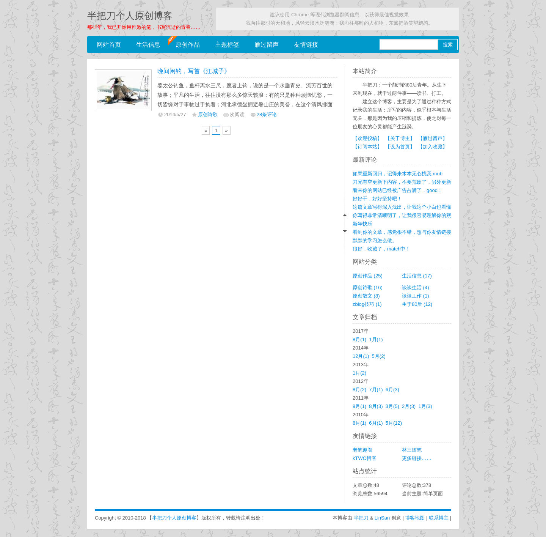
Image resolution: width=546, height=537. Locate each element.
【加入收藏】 (432, 147)
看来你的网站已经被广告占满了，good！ (397, 190)
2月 (409, 406)
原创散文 (366, 296)
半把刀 (361, 518)
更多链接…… (416, 458)
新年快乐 (362, 224)
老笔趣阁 (362, 450)
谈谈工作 (415, 296)
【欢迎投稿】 (367, 138)
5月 (379, 356)
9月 (359, 406)
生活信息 (148, 44)
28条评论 (267, 114)
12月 (361, 356)
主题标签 (227, 44)
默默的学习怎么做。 (375, 240)
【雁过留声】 (432, 138)
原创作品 (188, 44)
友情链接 (306, 44)
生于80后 (417, 304)
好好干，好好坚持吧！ (377, 199)
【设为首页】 (400, 147)
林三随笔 (412, 450)
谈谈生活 (415, 287)
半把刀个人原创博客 (130, 16)
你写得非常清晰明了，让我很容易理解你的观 (402, 215)
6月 (392, 389)
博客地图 (415, 518)
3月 (392, 406)
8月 (359, 339)
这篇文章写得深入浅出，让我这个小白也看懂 (402, 207)
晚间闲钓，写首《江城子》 (193, 71)
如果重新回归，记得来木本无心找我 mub (397, 173)
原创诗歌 (208, 114)
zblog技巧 (367, 304)
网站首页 (109, 44)
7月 (376, 389)
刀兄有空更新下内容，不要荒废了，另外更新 (402, 182)
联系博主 (439, 518)
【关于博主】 (400, 138)
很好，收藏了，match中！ (381, 249)
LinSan (382, 518)
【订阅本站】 (367, 147)
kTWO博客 (365, 458)
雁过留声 (266, 44)
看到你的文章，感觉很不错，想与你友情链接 (402, 232)
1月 (376, 339)
